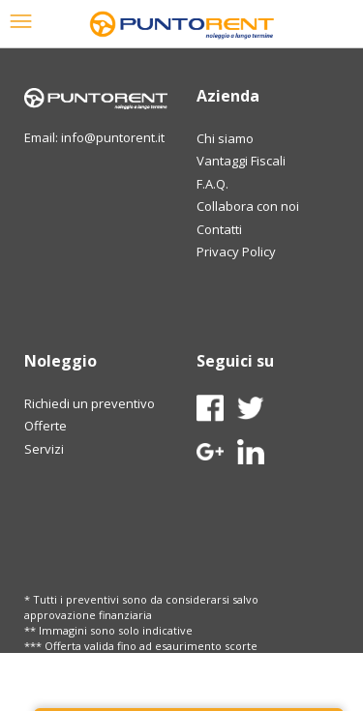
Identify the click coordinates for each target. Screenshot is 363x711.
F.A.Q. (212, 184)
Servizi (44, 449)
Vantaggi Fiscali (241, 160)
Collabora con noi (248, 206)
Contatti (219, 229)
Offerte (45, 425)
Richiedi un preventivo (89, 403)
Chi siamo (225, 138)
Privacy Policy (236, 251)
